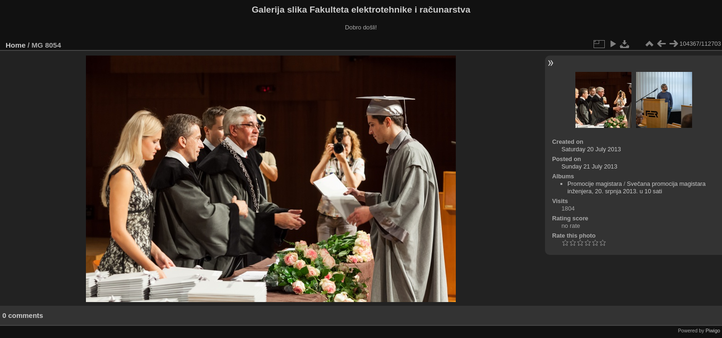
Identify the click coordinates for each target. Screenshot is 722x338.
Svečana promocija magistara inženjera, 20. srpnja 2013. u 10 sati (636, 187)
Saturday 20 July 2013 (591, 149)
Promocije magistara (594, 183)
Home (16, 45)
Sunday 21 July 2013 (589, 166)
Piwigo (713, 330)
